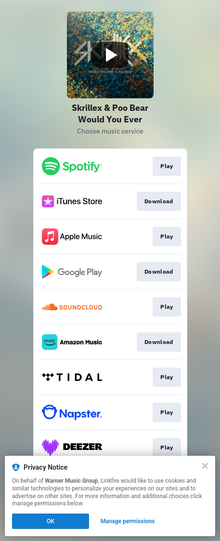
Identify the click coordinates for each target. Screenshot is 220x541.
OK (50, 521)
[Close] (205, 466)
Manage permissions (128, 521)
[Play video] (110, 54)
